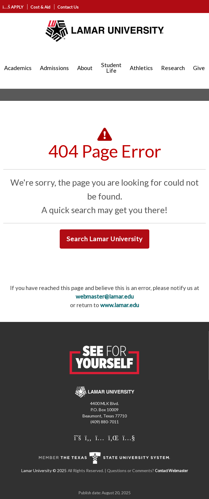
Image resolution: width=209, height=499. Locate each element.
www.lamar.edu (119, 305)
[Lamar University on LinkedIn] (114, 437)
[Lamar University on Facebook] (89, 437)
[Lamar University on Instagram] (100, 437)
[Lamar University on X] (78, 437)
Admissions (54, 67)
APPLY (13, 6)
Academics (18, 67)
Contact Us (68, 6)
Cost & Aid (40, 6)
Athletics (141, 67)
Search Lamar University (104, 239)
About (85, 67)
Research (173, 67)
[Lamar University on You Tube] (128, 437)
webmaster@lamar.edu (105, 296)
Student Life (111, 67)
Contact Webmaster (171, 471)
